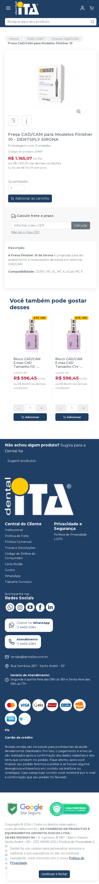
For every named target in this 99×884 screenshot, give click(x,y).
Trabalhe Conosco (18, 582)
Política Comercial (18, 542)
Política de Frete (17, 536)
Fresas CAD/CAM (65, 39)
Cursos (10, 570)
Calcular (80, 225)
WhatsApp (13, 576)
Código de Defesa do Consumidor (20, 556)
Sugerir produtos (21, 461)
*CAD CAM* (35, 39)
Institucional (14, 530)
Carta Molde (14, 564)
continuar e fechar (54, 874)
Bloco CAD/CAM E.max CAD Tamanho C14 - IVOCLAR (68, 363)
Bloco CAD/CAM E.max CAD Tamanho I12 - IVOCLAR (27, 363)
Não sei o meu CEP (25, 232)
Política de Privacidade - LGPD (71, 537)
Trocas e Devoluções (20, 548)
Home (14, 39)
